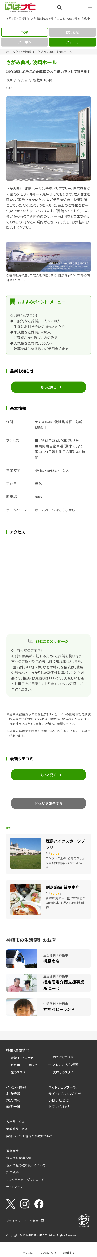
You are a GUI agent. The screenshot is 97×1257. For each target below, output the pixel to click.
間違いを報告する (48, 803)
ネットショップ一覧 (62, 1087)
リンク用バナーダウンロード (25, 1179)
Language (77, 7)
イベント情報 (16, 1087)
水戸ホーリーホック (24, 1065)
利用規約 (12, 1172)
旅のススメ (18, 1072)
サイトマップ (14, 1187)
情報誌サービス (17, 1129)
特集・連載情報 (17, 1050)
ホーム (10, 52)
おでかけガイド (63, 1057)
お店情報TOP (28, 52)
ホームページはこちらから (55, 509)
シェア (9, 87)
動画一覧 (13, 1106)
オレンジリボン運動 (66, 1064)
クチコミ (28, 1252)
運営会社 (12, 1151)
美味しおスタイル (64, 1072)
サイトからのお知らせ (64, 1093)
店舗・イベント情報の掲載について (29, 1136)
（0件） (48, 79)
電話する (69, 1252)
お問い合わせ (58, 1106)
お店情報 (13, 1093)
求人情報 (13, 1100)
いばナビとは (58, 1100)
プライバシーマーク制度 (22, 1221)
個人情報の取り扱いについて (25, 1165)
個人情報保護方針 (18, 1158)
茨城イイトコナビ (22, 1058)
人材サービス (15, 1121)
